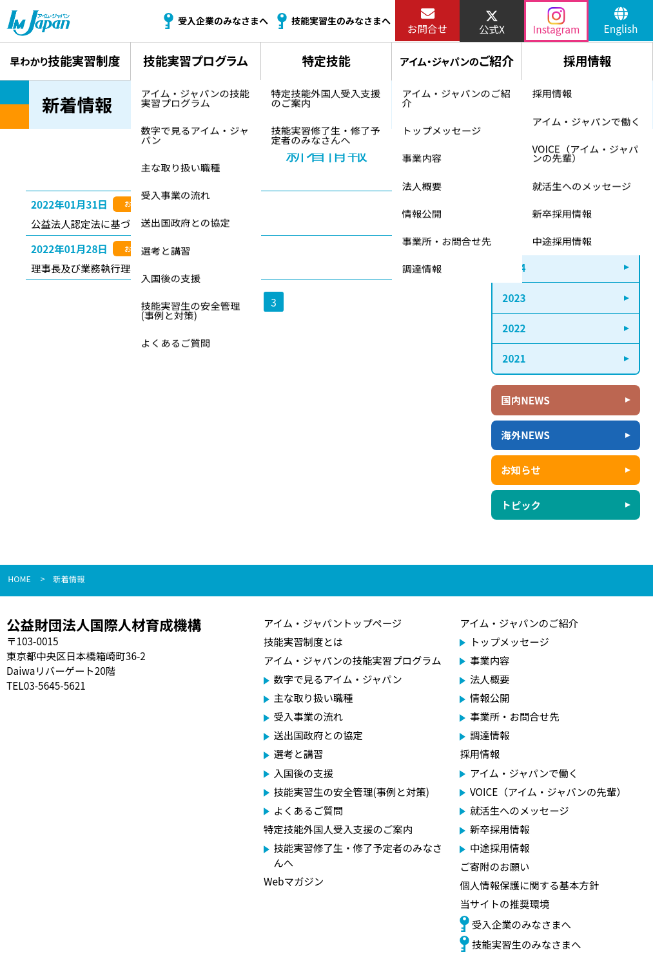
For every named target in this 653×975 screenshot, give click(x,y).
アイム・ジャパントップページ (333, 623)
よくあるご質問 (308, 810)
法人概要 (490, 679)
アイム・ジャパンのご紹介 (519, 623)
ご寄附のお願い (494, 866)
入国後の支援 (303, 773)
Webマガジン (294, 881)
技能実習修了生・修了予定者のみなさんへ (357, 854)
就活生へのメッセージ (519, 810)
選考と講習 (298, 753)
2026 (513, 206)
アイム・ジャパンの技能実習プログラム (353, 660)
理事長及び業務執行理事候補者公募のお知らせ (135, 267)
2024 (513, 267)
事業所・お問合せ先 (515, 716)
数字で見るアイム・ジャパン (337, 679)
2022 (513, 328)
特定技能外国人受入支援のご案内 (338, 829)
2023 (513, 297)
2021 (513, 358)
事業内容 (490, 660)
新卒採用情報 (499, 829)
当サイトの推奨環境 (504, 903)
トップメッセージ (509, 641)
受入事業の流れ (308, 716)
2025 (513, 236)
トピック (521, 505)
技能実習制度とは (303, 641)
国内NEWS (525, 400)
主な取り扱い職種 (313, 697)
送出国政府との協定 (318, 735)
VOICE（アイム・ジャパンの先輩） (548, 791)
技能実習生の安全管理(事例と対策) (351, 791)
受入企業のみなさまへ (515, 923)
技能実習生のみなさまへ (520, 943)
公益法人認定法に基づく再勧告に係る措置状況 (135, 223)
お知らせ (520, 469)
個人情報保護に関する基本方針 (529, 885)
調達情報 (490, 735)
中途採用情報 (499, 847)
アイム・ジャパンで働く (524, 773)
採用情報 (480, 753)
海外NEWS (525, 435)
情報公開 (490, 697)
